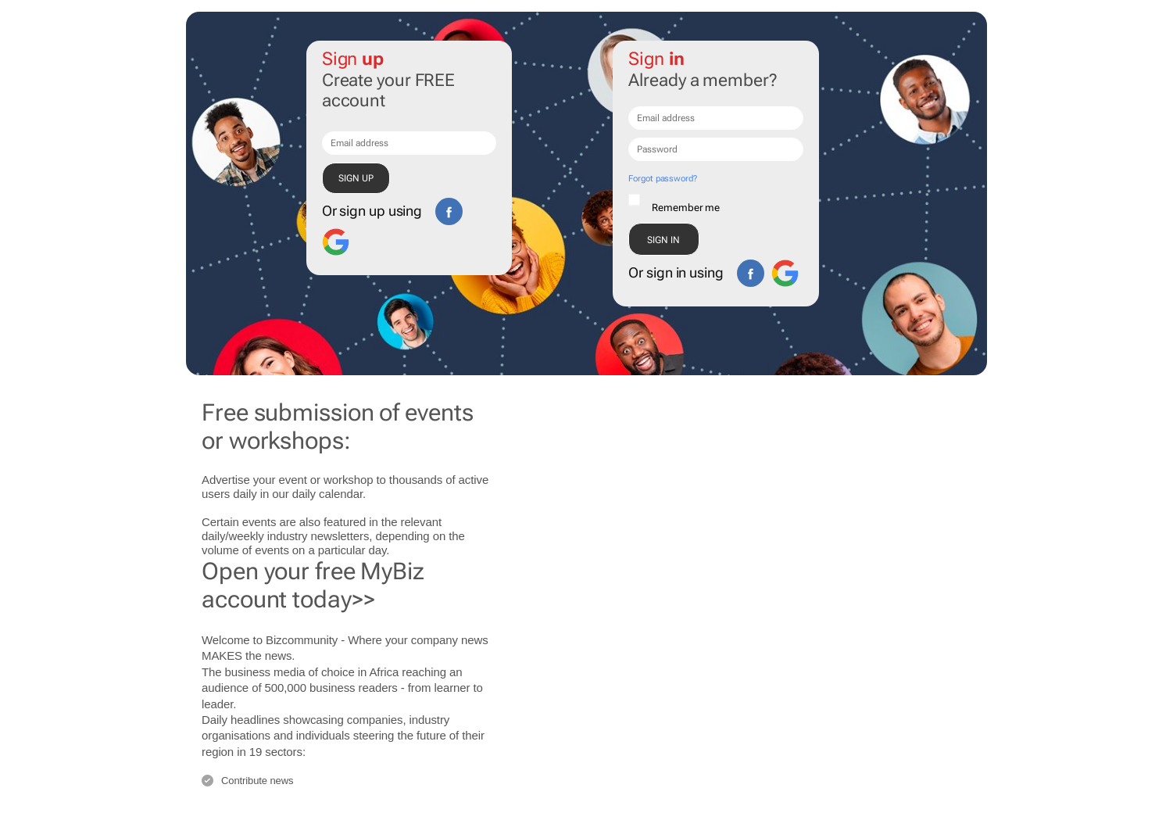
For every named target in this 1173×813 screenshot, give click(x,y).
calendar (341, 493)
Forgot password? (662, 179)
